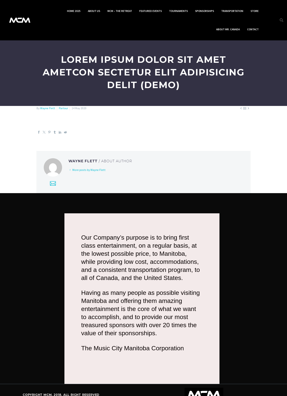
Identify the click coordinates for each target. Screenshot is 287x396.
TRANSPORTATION (232, 11)
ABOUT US (94, 11)
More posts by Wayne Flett (89, 170)
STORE (255, 11)
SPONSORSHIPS (204, 11)
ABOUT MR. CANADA (228, 29)
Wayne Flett (47, 108)
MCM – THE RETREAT (119, 11)
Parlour (63, 108)
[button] (281, 20)
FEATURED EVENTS (150, 11)
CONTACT (253, 29)
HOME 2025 (74, 11)
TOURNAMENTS (178, 11)
